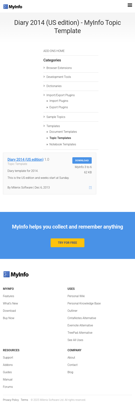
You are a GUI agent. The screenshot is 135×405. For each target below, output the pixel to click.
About (71, 357)
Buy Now (8, 318)
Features (8, 296)
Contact (73, 365)
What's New (10, 303)
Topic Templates (60, 138)
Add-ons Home (54, 51)
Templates (53, 126)
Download (82, 160)
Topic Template (17, 164)
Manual (7, 379)
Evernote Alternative (80, 325)
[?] (90, 187)
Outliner (72, 310)
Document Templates (63, 131)
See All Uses (75, 340)
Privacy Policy (11, 400)
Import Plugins (59, 101)
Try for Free (67, 242)
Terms (24, 400)
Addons (8, 365)
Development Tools (58, 77)
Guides (7, 372)
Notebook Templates (63, 144)
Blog (70, 372)
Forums (8, 387)
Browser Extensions (59, 68)
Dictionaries (54, 86)
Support (8, 357)
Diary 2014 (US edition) (25, 159)
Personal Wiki (76, 296)
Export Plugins (59, 107)
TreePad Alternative (80, 332)
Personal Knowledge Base (84, 303)
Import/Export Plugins (60, 95)
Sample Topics (55, 117)
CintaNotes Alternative (82, 318)
